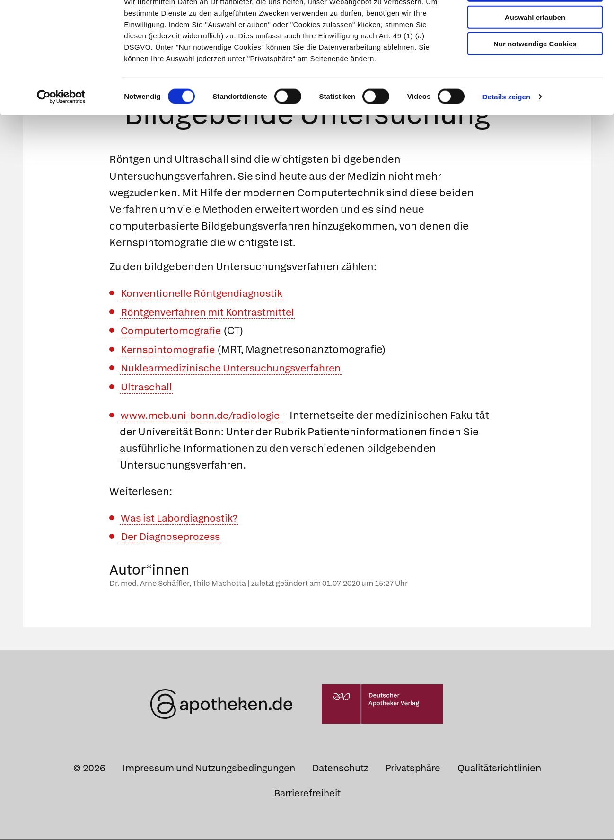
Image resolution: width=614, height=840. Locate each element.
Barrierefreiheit (307, 794)
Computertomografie (173, 331)
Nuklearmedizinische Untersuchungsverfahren (236, 369)
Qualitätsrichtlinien (499, 769)
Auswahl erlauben (535, 50)
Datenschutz (340, 769)
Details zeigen (506, 129)
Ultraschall (148, 388)
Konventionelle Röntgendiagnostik (205, 294)
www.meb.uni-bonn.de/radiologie (204, 416)
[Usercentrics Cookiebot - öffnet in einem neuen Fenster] (61, 130)
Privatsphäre (412, 769)
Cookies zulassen (535, 23)
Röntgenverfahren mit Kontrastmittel (211, 312)
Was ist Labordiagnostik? (182, 518)
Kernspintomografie (170, 350)
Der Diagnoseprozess (173, 537)
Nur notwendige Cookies (535, 76)
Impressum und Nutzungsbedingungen (209, 769)
